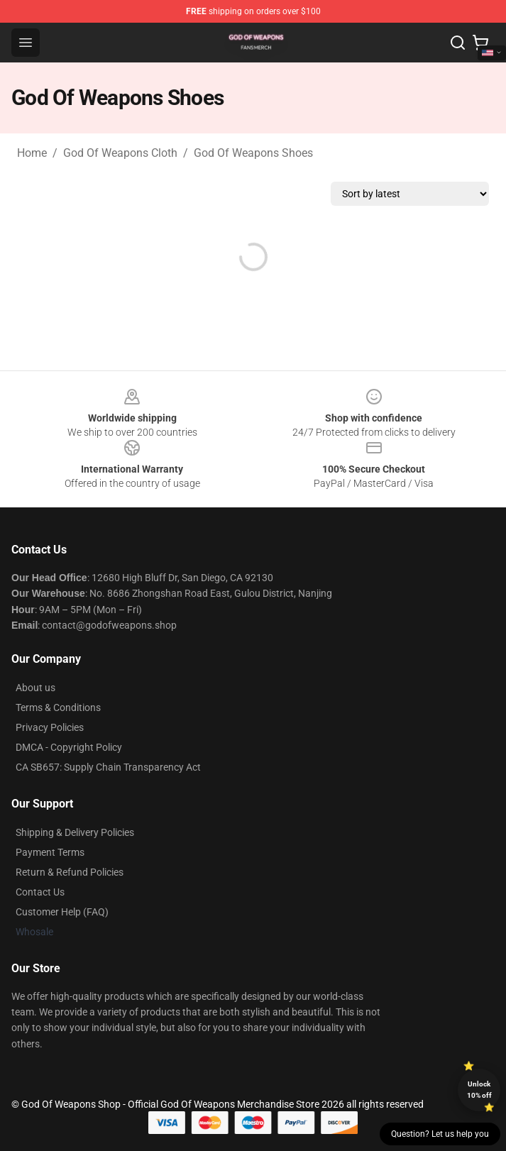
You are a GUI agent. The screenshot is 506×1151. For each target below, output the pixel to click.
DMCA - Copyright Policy (69, 747)
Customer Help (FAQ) (62, 912)
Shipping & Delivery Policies (75, 832)
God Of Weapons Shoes (253, 153)
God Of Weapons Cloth (120, 153)
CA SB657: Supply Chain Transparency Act (108, 767)
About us (35, 687)
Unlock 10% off (479, 1089)
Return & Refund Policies (69, 872)
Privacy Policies (50, 727)
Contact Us (40, 892)
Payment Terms (50, 852)
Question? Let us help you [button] (440, 1134)
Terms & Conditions (58, 707)
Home (32, 153)
